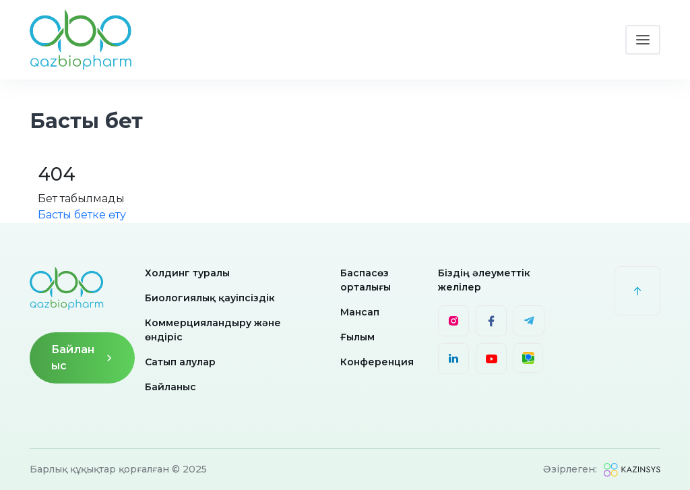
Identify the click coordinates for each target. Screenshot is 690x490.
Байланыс (82, 357)
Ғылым (357, 337)
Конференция (377, 362)
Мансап (359, 312)
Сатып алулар (180, 362)
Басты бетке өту (82, 214)
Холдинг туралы (187, 273)
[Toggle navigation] (642, 40)
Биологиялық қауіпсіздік (210, 298)
